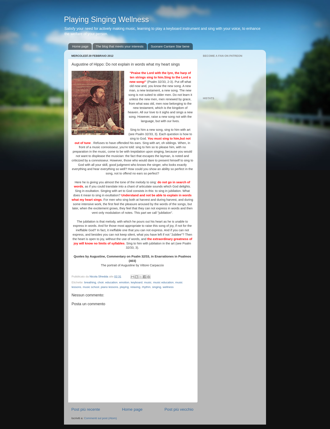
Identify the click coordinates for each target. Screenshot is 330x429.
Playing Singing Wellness (106, 19)
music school (91, 287)
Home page (80, 46)
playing (124, 287)
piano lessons (109, 287)
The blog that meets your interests (120, 46)
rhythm (146, 287)
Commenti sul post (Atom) (100, 418)
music (148, 282)
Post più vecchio (178, 409)
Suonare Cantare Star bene (170, 46)
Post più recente (85, 409)
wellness (168, 287)
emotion (124, 282)
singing (156, 287)
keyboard (137, 282)
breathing (90, 282)
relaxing (135, 287)
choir (101, 282)
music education (163, 282)
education (111, 282)
